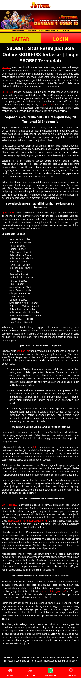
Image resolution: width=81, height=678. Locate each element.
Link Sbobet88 (9, 504)
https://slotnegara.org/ (53, 591)
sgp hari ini (23, 351)
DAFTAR (20, 39)
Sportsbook (8, 212)
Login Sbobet (47, 104)
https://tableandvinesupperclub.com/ (28, 520)
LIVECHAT (71, 672)
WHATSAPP (50, 672)
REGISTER (30, 672)
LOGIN (60, 39)
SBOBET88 (7, 91)
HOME (10, 672)
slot (34, 447)
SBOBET (6, 67)
